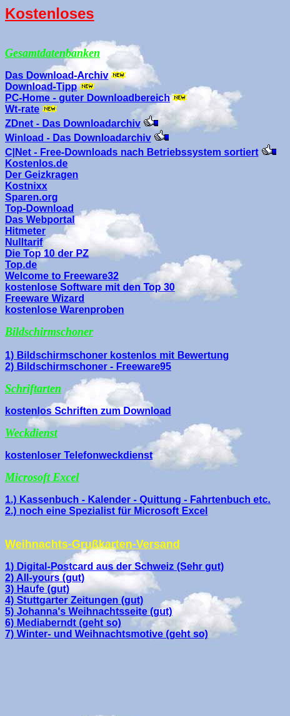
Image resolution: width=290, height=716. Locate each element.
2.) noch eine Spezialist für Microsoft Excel (106, 510)
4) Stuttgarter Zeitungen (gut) (74, 600)
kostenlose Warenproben (64, 309)
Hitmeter (25, 231)
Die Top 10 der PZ (47, 253)
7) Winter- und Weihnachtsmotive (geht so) (106, 634)
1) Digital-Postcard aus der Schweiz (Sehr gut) (114, 566)
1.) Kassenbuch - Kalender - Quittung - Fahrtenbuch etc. (138, 499)
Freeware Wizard (44, 298)
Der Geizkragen (41, 174)
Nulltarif (23, 242)
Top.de (21, 264)
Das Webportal (40, 219)
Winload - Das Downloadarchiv (78, 137)
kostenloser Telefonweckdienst (78, 455)
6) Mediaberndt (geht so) (63, 622)
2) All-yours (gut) (44, 577)
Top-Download (39, 208)
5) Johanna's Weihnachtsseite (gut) (88, 611)
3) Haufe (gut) (37, 589)
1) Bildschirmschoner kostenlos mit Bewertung (117, 355)
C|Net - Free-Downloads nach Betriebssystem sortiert (131, 152)
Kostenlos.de (36, 163)
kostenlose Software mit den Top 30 (90, 287)
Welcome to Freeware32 (62, 276)
